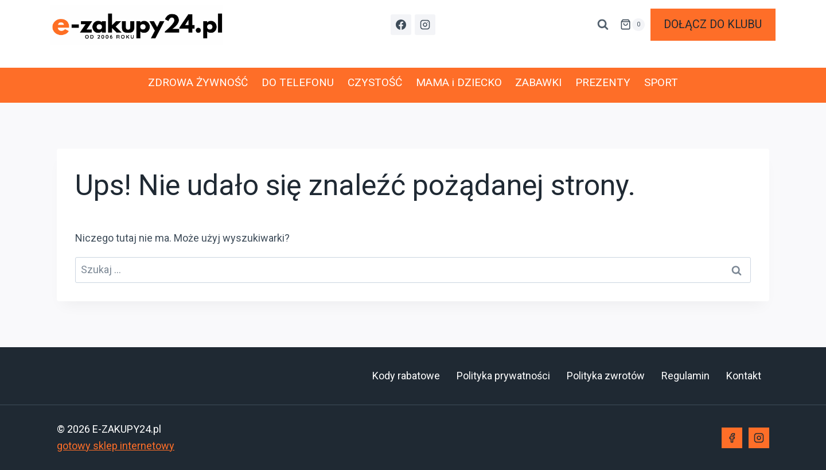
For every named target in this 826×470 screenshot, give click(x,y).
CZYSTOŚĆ (375, 82)
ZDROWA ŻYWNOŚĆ (198, 82)
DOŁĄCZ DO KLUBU (713, 24)
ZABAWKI (538, 82)
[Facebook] (401, 24)
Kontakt (743, 376)
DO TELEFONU (298, 82)
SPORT (661, 82)
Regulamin (685, 376)
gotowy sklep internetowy (115, 446)
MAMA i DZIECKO (459, 82)
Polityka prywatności (503, 376)
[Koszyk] (632, 24)
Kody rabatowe (406, 376)
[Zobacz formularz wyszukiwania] (602, 24)
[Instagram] (425, 24)
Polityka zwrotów (606, 376)
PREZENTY (602, 82)
